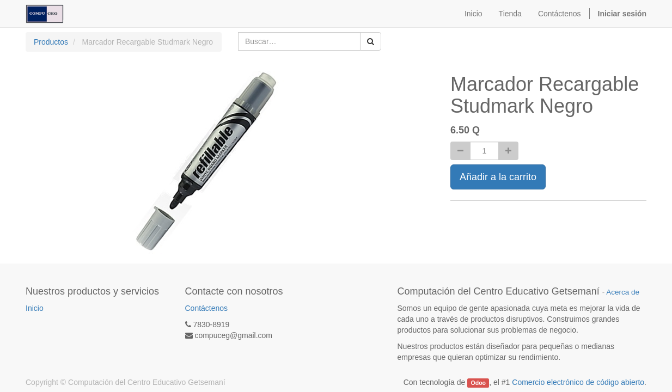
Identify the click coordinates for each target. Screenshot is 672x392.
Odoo (478, 382)
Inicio (35, 308)
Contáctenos (206, 308)
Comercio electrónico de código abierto (578, 382)
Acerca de (622, 292)
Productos (51, 42)
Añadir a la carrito (498, 176)
